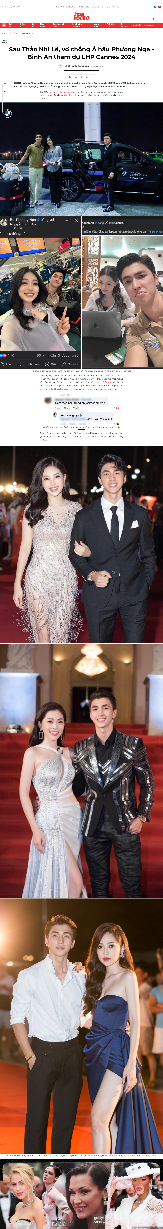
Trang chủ (4, 25)
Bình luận (5, 105)
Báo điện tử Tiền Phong (81, 16)
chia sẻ (70, 77)
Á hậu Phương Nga (59, 92)
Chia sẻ (5, 91)
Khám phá (22, 25)
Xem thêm (159, 25)
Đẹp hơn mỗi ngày (58, 25)
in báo (87, 77)
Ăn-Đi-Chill (97, 25)
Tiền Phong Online (65, 7)
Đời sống (11, 25)
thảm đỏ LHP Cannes (101, 382)
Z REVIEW (124, 25)
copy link (81, 77)
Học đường (43, 25)
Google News (4, 41)
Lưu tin (5, 98)
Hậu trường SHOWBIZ (77, 25)
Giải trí (33, 25)
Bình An (62, 375)
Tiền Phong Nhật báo (88, 7)
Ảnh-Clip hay (111, 25)
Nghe (5, 84)
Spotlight (137, 25)
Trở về (5, 111)
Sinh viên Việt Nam (111, 7)
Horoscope (149, 25)
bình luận (92, 77)
